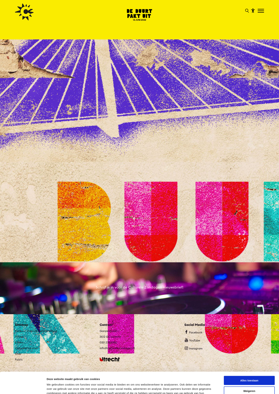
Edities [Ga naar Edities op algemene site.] (19, 342)
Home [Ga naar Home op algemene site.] (19, 336)
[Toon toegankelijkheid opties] (252, 10)
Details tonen (55, 386)
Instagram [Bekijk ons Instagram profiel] (193, 348)
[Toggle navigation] (261, 11)
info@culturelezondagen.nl (117, 348)
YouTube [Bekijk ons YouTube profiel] (192, 340)
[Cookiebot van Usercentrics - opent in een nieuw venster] (23, 387)
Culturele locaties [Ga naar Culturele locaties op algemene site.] (26, 348)
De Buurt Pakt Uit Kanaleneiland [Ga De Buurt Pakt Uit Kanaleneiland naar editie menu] (36, 331)
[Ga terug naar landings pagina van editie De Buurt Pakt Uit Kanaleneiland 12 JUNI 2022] (139, 12)
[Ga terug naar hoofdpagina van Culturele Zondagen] (24, 12)
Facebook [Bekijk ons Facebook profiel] (193, 331)
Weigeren (249, 370)
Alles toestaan (249, 360)
